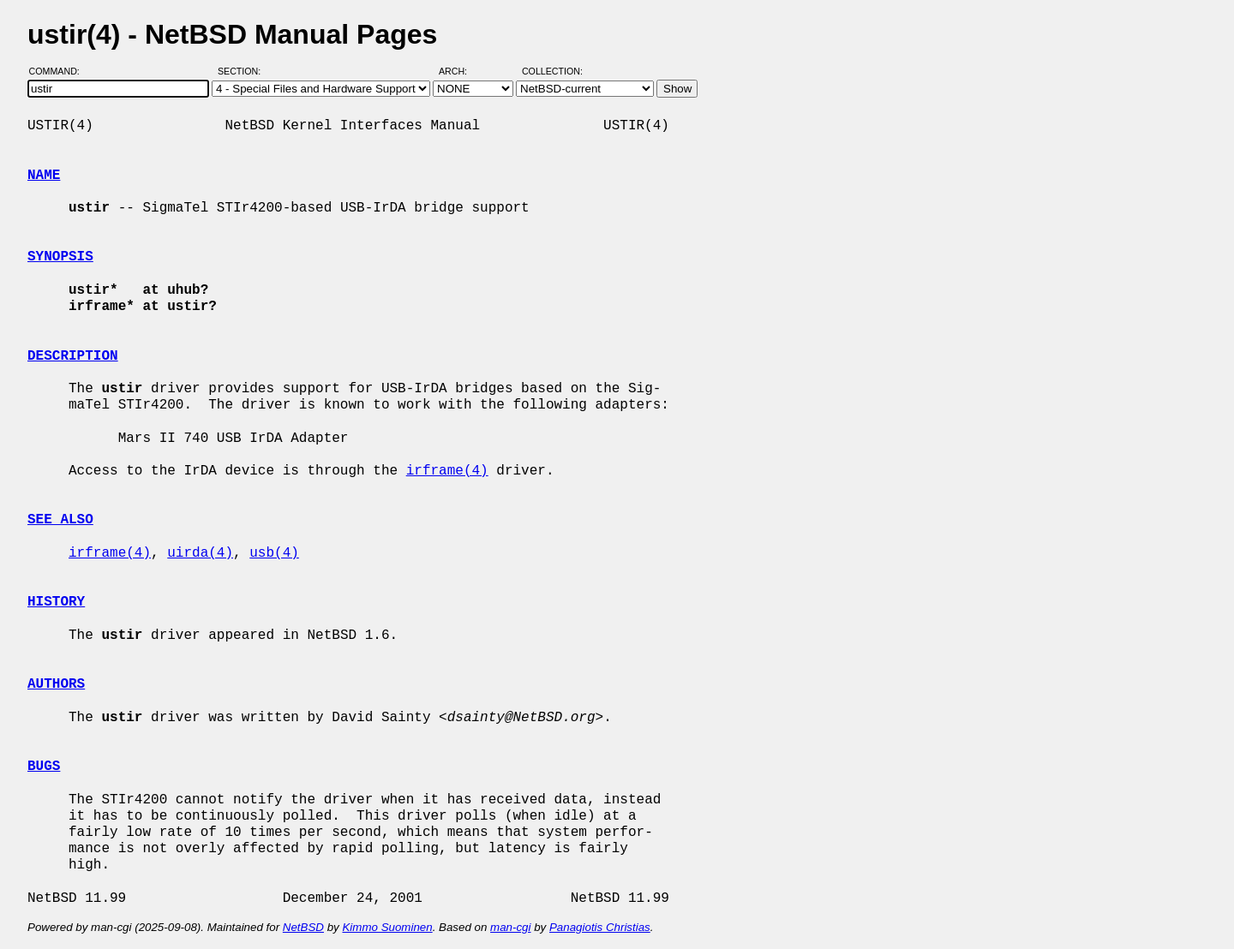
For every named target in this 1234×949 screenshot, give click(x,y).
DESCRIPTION (72, 356)
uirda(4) (200, 553)
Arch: (460, 71)
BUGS (43, 766)
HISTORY (56, 602)
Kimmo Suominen (387, 927)
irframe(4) (447, 471)
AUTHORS (56, 684)
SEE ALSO (60, 519)
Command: (59, 71)
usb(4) (274, 553)
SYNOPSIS (60, 257)
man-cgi (510, 927)
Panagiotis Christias (599, 927)
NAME (43, 175)
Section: (243, 71)
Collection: (552, 71)
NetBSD (303, 927)
